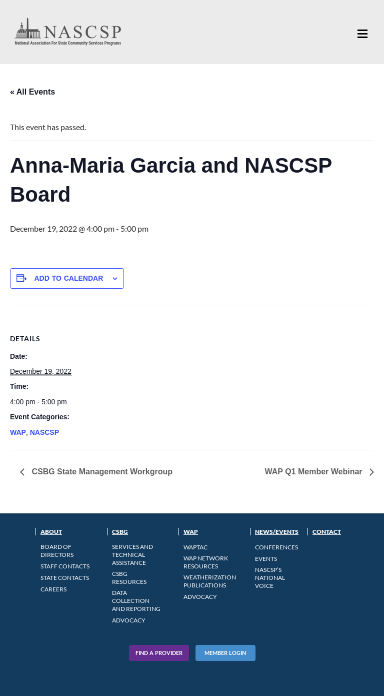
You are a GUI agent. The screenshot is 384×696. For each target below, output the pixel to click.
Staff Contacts (65, 566)
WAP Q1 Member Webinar (314, 471)
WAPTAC (196, 547)
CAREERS (53, 589)
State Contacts (64, 577)
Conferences (276, 547)
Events (266, 558)
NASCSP (44, 432)
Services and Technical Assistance (132, 554)
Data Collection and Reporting (136, 600)
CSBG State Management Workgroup (101, 471)
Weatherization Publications (210, 581)
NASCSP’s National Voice (270, 577)
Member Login (225, 652)
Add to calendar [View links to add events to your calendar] (68, 278)
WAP (18, 432)
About (51, 531)
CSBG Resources (129, 577)
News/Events (276, 531)
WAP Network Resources (206, 562)
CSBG (120, 531)
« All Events (32, 92)
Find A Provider (159, 652)
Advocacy (129, 620)
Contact (326, 531)
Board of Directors (57, 550)
